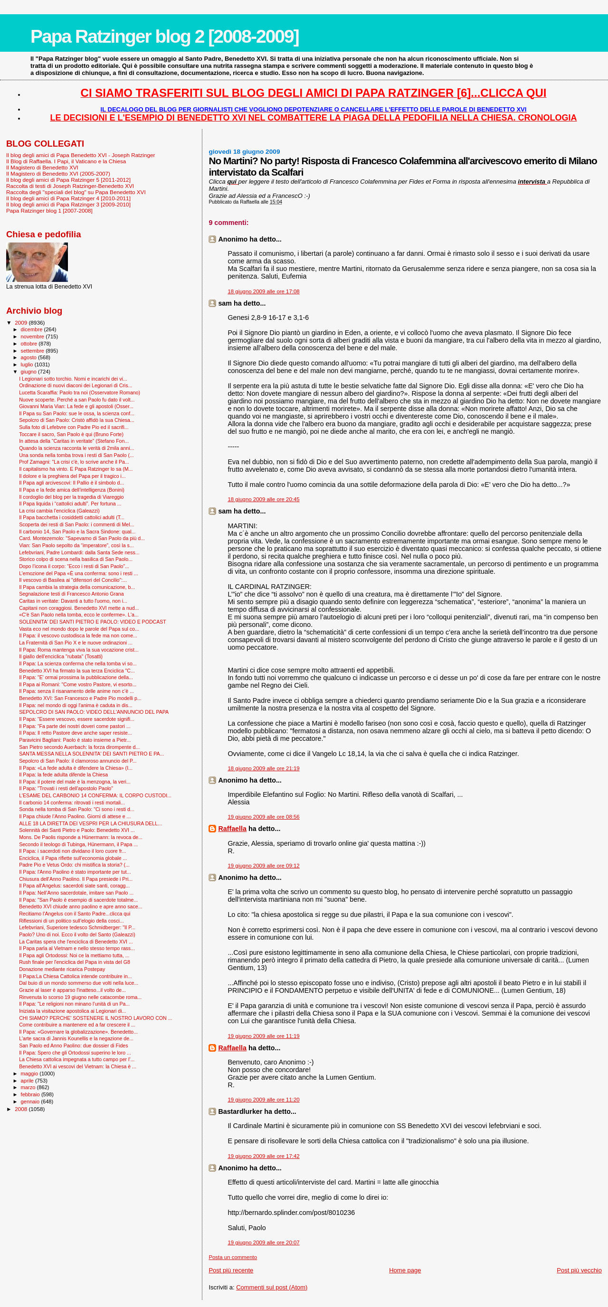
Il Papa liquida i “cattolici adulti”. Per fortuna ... (70, 503)
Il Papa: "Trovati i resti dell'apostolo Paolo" (66, 788)
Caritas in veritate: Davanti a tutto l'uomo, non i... (73, 601)
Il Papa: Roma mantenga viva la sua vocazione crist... (79, 650)
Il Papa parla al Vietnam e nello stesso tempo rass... (77, 948)
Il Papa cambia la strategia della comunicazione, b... (77, 587)
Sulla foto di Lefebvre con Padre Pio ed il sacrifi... (74, 427)
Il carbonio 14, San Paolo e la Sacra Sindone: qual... (77, 531)
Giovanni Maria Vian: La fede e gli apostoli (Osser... (76, 406)
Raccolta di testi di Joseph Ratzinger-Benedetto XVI (70, 186)
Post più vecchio (579, 1270)
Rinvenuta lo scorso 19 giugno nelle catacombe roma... (80, 997)
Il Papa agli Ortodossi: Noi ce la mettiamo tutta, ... (74, 955)
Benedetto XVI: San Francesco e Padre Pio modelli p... (80, 698)
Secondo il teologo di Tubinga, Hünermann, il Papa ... (78, 844)
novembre (33, 336)
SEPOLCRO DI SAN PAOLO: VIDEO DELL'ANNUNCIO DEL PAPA (94, 712)
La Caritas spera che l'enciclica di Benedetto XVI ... (76, 941)
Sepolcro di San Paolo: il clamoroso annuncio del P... (77, 761)
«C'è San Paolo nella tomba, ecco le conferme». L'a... (79, 614)
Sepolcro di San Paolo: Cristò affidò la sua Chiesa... (76, 420)
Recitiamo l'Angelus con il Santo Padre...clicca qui (74, 913)
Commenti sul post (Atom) (271, 1287)
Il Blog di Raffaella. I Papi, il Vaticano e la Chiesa (66, 161)
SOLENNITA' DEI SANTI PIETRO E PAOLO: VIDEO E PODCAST (92, 622)
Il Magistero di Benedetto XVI (42, 167)
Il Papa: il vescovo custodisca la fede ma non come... (78, 635)
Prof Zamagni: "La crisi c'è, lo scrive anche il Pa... (74, 462)
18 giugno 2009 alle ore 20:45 (263, 499)
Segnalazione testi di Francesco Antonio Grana (71, 594)
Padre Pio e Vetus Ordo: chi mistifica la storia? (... (74, 865)
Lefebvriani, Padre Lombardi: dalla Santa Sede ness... (79, 552)
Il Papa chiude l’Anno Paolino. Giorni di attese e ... (75, 816)
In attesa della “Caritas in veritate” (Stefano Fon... (74, 441)
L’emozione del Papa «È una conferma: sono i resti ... (78, 573)
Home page (405, 1270)
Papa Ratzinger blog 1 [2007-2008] (49, 210)
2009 (21, 322)
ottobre (30, 343)
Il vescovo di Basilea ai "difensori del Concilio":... (73, 580)
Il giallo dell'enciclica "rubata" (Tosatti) (61, 656)
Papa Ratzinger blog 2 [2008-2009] (164, 36)
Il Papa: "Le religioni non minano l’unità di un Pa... (74, 1004)
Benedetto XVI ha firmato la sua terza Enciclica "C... (77, 670)
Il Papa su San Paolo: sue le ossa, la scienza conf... (76, 413)
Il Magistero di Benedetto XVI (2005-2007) (58, 173)
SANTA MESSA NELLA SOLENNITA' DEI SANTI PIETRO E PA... (91, 753)
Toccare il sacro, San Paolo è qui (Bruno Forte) (71, 434)
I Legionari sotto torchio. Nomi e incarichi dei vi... (73, 379)
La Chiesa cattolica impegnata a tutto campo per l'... (76, 1059)
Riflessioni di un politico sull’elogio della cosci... (71, 921)
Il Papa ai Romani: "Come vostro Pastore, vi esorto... (77, 684)
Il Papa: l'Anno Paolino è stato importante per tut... (75, 872)
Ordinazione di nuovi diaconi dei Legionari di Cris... (75, 385)
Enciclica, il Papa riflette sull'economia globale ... (73, 858)
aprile (28, 1080)
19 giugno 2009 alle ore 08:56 (263, 817)
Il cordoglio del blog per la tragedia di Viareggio (71, 497)
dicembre (32, 329)
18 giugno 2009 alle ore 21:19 (263, 768)
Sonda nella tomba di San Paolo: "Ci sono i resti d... (76, 809)
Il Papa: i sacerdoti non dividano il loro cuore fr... (72, 851)
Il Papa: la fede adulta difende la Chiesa (63, 774)
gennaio (31, 1101)
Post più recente (231, 1270)
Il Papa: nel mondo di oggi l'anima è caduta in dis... (75, 705)
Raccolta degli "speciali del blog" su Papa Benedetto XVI (76, 192)
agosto (29, 357)
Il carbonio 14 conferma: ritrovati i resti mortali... (72, 802)
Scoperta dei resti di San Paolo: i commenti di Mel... (76, 524)
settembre (33, 351)
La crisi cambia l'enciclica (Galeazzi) (59, 510)
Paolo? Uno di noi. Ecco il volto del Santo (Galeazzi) (77, 934)
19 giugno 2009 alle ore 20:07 (263, 1242)
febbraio (31, 1094)
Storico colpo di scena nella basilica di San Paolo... (76, 559)
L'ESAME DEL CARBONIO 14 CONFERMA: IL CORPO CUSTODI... (95, 795)
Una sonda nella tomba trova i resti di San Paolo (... (76, 455)
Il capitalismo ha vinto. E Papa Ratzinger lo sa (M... (76, 469)
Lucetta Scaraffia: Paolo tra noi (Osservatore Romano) (79, 392)
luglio (28, 364)
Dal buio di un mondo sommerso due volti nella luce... (78, 983)
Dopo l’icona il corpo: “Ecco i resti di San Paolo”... (74, 566)
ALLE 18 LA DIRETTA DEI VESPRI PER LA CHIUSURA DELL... (90, 823)
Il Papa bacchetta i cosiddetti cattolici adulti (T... (71, 517)
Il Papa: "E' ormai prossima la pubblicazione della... (76, 677)
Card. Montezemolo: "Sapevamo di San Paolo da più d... (82, 538)
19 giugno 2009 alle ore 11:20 (263, 1099)
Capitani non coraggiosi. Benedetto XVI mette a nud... (79, 608)
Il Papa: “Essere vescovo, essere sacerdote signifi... (76, 719)
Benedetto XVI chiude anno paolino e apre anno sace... (80, 906)
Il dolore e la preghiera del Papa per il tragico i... (72, 476)
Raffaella (232, 828)
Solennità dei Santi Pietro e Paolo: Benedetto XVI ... (76, 830)
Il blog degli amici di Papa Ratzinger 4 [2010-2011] (68, 198)
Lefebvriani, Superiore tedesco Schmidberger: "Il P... (77, 927)
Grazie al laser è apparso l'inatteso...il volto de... (72, 990)
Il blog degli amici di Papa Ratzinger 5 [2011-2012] (68, 180)
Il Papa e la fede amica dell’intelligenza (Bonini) (71, 490)
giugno (29, 371)
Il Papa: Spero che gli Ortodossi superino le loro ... (75, 1052)
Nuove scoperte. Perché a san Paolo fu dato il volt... (76, 399)
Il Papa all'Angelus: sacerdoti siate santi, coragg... (74, 885)
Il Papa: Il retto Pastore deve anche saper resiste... (75, 733)
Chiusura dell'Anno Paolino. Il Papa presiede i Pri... (76, 879)
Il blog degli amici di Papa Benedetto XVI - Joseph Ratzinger (80, 155)
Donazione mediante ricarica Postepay (62, 969)
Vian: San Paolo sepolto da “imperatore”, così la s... (76, 545)
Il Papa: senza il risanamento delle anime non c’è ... (76, 691)
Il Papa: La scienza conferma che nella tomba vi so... (78, 663)
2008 (21, 1109)
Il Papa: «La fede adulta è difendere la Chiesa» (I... (76, 768)
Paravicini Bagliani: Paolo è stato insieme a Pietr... (75, 740)
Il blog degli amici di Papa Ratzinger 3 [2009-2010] (68, 204)
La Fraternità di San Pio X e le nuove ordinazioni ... (76, 642)
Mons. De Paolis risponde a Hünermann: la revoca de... (80, 837)
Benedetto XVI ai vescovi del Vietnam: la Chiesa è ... (77, 1066)
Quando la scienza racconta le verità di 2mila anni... (76, 448)
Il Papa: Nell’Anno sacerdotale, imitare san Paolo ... (76, 893)
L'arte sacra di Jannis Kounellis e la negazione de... (76, 1038)
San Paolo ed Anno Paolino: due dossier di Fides (73, 1045)
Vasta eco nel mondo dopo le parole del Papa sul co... (79, 629)
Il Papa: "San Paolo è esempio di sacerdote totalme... (78, 900)
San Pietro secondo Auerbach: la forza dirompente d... (79, 747)
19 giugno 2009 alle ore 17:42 (263, 1156)
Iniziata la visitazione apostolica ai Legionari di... (72, 1011)
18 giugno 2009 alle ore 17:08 (263, 291)
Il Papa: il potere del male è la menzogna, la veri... (75, 781)
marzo (29, 1087)
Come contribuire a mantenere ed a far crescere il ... (77, 1024)
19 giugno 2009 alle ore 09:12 (263, 865)
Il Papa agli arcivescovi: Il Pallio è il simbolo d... (71, 482)
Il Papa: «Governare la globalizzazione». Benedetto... (78, 1032)
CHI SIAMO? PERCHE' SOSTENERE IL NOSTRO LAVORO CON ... (95, 1018)
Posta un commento (233, 1257)
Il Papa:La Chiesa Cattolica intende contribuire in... (75, 976)
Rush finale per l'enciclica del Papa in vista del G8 (74, 962)
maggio (30, 1073)
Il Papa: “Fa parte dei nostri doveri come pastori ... (75, 726)
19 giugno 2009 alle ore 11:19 (263, 1036)
